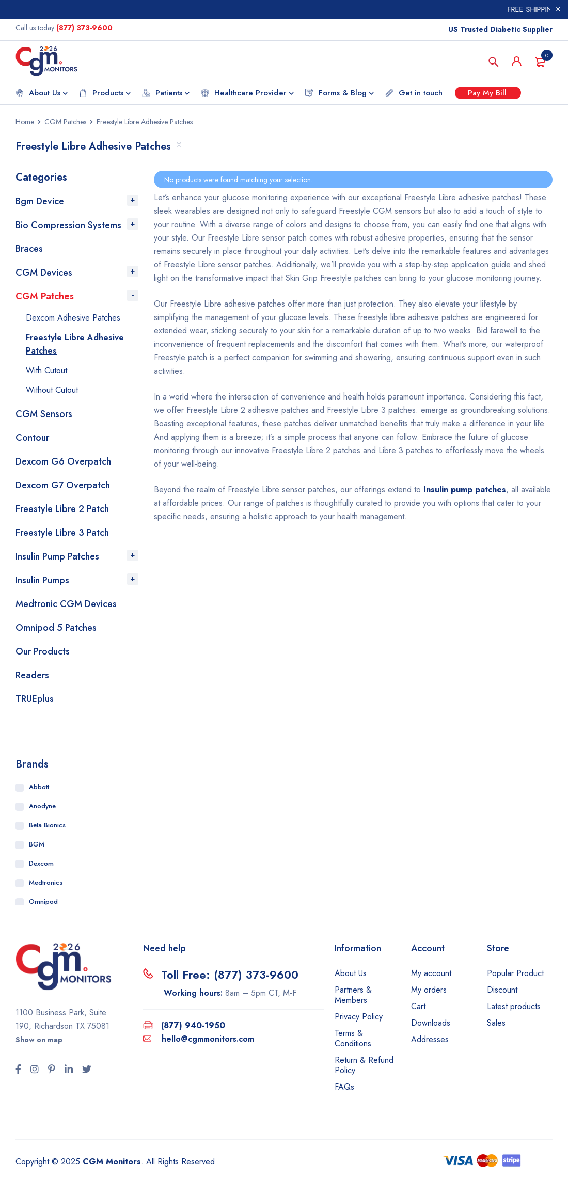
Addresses (430, 1039)
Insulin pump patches (464, 490)
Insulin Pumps (42, 580)
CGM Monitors (112, 1162)
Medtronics (45, 882)
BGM (36, 844)
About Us (351, 973)
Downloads (430, 1023)
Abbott (39, 787)
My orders (429, 990)
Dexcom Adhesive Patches (73, 318)
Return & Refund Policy (364, 1065)
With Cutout (46, 370)
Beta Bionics (47, 825)
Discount (502, 990)
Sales (496, 1023)
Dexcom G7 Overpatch (62, 485)
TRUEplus (34, 699)
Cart (418, 1006)
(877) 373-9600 (84, 28)
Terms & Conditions (353, 1038)
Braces (29, 249)
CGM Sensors (43, 414)
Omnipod (43, 901)
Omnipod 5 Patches (56, 627)
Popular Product (515, 973)
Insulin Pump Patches (57, 556)
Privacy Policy (359, 1017)
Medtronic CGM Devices (66, 604)
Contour (32, 437)
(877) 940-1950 (193, 1025)
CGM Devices (43, 272)
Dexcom (41, 863)
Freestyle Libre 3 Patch (62, 532)
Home (24, 122)
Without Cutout (52, 390)
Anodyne (42, 806)
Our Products (42, 651)
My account (431, 973)
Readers (32, 675)
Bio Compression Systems (68, 225)
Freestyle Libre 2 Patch (62, 509)
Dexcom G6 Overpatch (63, 461)
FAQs (344, 1087)
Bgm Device (39, 201)
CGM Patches (65, 122)
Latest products (514, 1006)
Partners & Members (353, 995)
